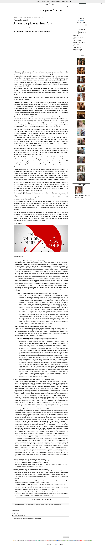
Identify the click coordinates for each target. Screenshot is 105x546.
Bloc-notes (74, 3)
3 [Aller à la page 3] (80, 32)
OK (71, 1)
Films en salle (5, 3)
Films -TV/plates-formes (35, 3)
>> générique (18, 223)
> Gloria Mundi (77, 51)
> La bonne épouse (78, 37)
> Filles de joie (77, 35)
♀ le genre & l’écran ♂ (52, 10)
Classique (48, 3)
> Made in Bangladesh (79, 42)
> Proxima (76, 44)
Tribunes (66, 3)
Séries (24, 3)
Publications (57, 3)
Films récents (16, 3)
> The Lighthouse (77, 38)
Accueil (15, 17)
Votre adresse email (15, 510)
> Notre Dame (77, 40)
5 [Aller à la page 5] (82, 32)
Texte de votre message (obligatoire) (18, 517)
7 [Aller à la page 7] (84, 32)
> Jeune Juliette (77, 45)
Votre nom (13, 507)
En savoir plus (64, 1)
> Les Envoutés (77, 47)
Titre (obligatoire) (15, 513)
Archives (82, 3)
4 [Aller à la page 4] (81, 32)
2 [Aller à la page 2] (79, 32)
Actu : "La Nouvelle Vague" (95, 3)
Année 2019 (26, 17)
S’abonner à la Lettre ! (52, 5)
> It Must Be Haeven (78, 49)
